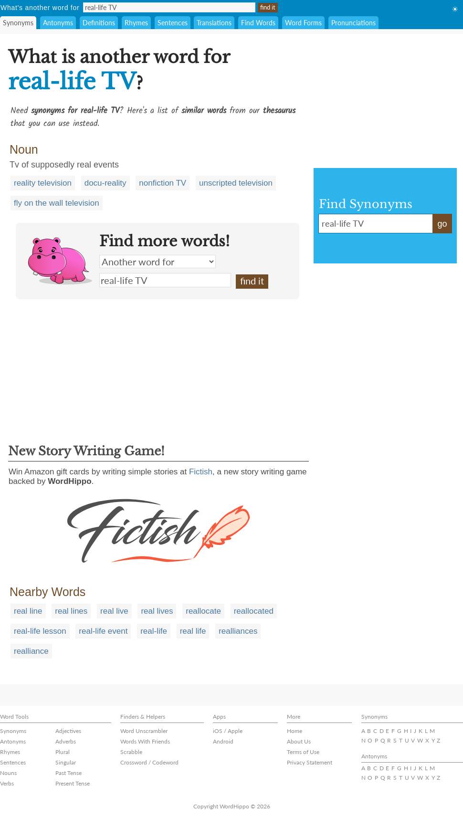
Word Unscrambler (144, 730)
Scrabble (131, 751)
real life (193, 631)
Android (223, 741)
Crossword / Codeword (149, 762)
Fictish (200, 471)
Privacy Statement (309, 762)
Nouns (8, 772)
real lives (157, 611)
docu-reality (105, 183)
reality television (43, 183)
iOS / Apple (227, 730)
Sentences (173, 23)
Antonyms (58, 23)
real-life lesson (40, 631)
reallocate (203, 611)
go (442, 224)
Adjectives (68, 730)
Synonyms (18, 23)
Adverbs (65, 741)
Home (294, 730)
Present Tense (72, 783)
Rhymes (136, 23)
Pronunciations (353, 23)
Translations (214, 23)
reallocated (254, 611)
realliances (238, 631)
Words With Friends (145, 741)
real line (28, 611)
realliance (31, 651)
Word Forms (303, 23)
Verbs (7, 783)
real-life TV (165, 280)
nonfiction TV (162, 183)
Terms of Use (303, 751)
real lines (71, 611)
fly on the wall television (56, 203)
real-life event (103, 631)
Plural (62, 751)
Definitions (99, 23)
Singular (65, 762)
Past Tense (68, 772)
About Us (299, 741)
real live (114, 611)
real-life (153, 631)
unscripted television (236, 183)
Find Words (258, 23)
